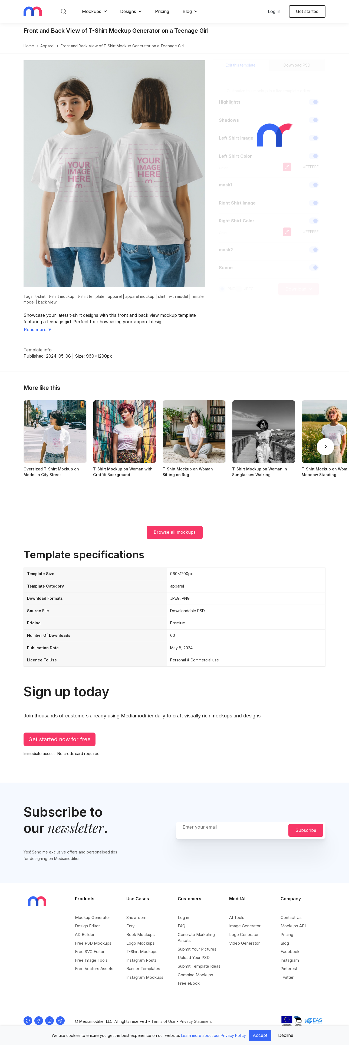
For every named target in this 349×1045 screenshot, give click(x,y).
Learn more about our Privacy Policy (213, 1035)
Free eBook (189, 983)
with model (178, 296)
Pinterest (289, 968)
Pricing (162, 11)
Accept (260, 1035)
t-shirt (40, 296)
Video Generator (244, 943)
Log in (274, 11)
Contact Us (291, 917)
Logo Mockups (140, 943)
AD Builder (84, 934)
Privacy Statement (196, 1021)
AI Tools (236, 917)
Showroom (136, 917)
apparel (47, 46)
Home (29, 46)
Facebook (290, 951)
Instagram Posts (141, 960)
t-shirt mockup (61, 296)
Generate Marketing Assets (196, 937)
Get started (307, 11)
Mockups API (293, 925)
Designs (128, 11)
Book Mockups (140, 934)
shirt (161, 296)
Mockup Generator (92, 917)
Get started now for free (59, 739)
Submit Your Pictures (197, 949)
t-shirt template (91, 296)
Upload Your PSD (194, 957)
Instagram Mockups (144, 977)
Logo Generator (244, 934)
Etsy (130, 925)
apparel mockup (139, 296)
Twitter (287, 977)
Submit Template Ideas (199, 966)
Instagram (290, 960)
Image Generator (245, 925)
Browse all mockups (175, 532)
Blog (187, 11)
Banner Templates (143, 968)
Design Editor (87, 925)
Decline (285, 1035)
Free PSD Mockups (93, 943)
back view (47, 302)
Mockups (91, 11)
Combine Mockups (195, 974)
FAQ (181, 925)
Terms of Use (163, 1021)
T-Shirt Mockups (141, 951)
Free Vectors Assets (94, 968)
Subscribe (305, 830)
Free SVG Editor (89, 951)
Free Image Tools (91, 960)
